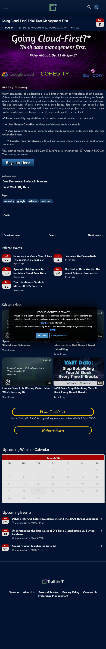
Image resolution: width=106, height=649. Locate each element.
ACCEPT (42, 335)
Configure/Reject (59, 335)
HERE (43, 323)
